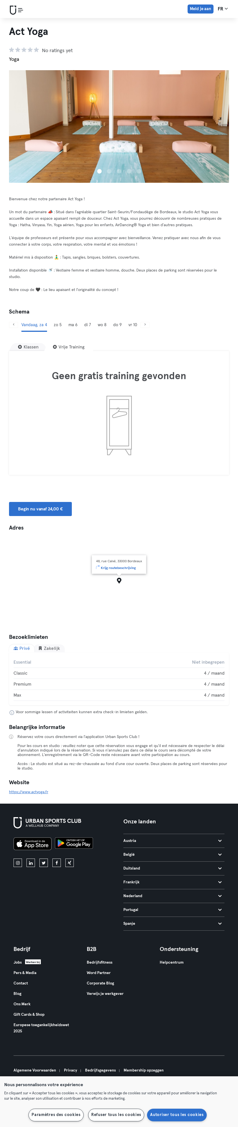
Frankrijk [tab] (172, 882)
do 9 (117, 325)
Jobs (18, 962)
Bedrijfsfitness (99, 962)
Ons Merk (22, 1004)
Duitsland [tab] (172, 868)
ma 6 (72, 325)
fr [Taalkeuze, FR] (223, 9)
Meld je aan (200, 9)
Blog (17, 994)
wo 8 (102, 325)
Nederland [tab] (172, 896)
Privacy (70, 1070)
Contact (21, 983)
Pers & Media (25, 973)
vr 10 (132, 325)
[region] (119, 1101)
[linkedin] (30, 863)
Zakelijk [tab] (49, 648)
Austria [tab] (172, 840)
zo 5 (58, 325)
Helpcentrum (172, 962)
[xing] (69, 863)
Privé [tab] (22, 648)
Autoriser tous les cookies (177, 1115)
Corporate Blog (100, 983)
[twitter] (43, 863)
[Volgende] (145, 325)
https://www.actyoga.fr (28, 792)
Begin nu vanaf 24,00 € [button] (40, 509)
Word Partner (99, 973)
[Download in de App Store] (33, 844)
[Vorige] (13, 325)
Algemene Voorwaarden (35, 1070)
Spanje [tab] (172, 923)
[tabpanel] (119, 679)
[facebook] (56, 863)
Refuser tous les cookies (116, 1115)
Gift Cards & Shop (29, 1015)
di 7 (87, 325)
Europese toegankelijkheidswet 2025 (41, 1028)
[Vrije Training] (69, 347)
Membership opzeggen (144, 1070)
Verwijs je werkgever (105, 994)
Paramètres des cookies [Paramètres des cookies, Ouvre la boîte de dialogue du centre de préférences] (56, 1115)
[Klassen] (28, 347)
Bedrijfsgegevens (100, 1070)
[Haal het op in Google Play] (74, 844)
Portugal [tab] (172, 909)
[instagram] (18, 863)
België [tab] (172, 854)
